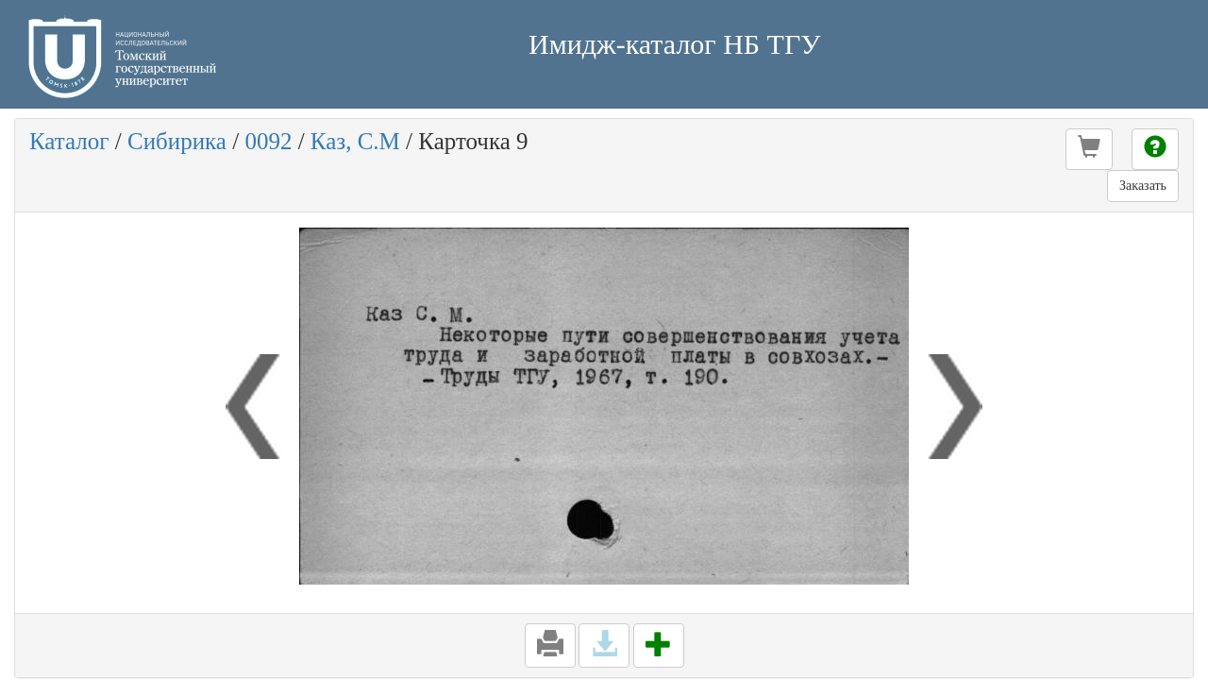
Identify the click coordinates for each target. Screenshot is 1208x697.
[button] (1089, 149)
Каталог (69, 141)
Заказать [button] (1142, 185)
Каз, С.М (355, 141)
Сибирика (176, 141)
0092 (268, 141)
